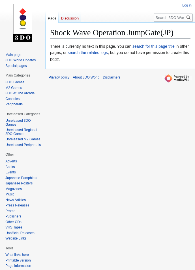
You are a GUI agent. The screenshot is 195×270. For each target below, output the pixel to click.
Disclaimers (111, 77)
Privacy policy (59, 77)
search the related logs (88, 52)
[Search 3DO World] (173, 18)
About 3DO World (86, 77)
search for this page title (153, 46)
